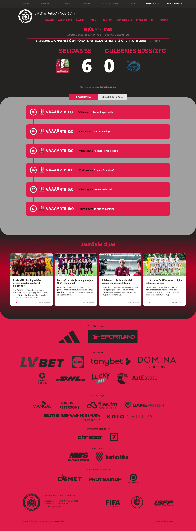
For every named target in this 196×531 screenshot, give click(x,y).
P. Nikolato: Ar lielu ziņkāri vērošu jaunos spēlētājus (117, 281)
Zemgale (63, 3)
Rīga (130, 3)
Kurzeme (22, 3)
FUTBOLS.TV (152, 3)
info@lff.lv (57, 506)
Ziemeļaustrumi (108, 3)
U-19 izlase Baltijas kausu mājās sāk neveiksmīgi (164, 281)
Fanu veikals (174, 3)
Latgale (83, 3)
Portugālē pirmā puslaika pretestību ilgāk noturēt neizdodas (27, 283)
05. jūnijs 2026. (31, 302)
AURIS (171, 521)
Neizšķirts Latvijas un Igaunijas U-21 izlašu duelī (75, 281)
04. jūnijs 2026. (164, 302)
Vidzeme (43, 3)
